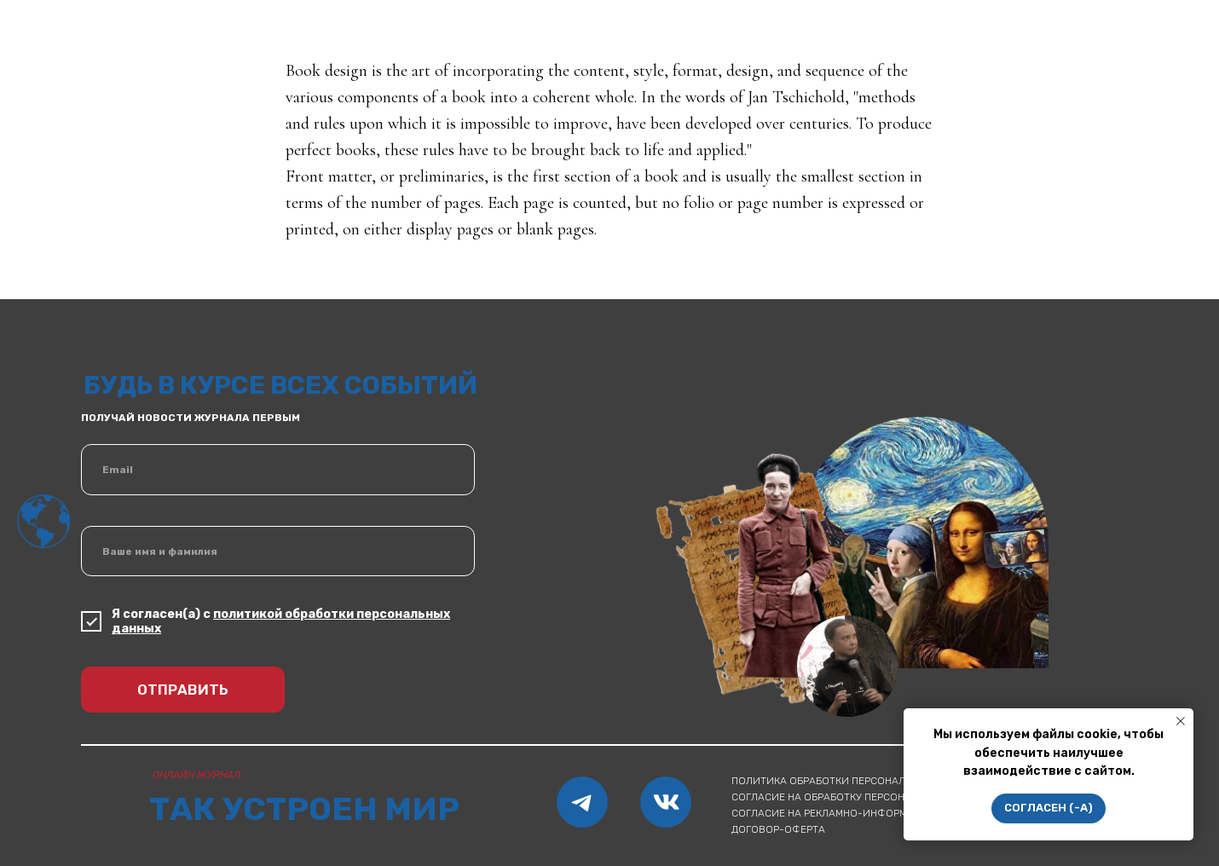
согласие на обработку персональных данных (859, 797)
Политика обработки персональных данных (853, 781)
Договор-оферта (778, 829)
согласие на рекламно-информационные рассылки (875, 813)
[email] (277, 469)
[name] (277, 551)
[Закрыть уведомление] (1180, 721)
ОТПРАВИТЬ (182, 689)
